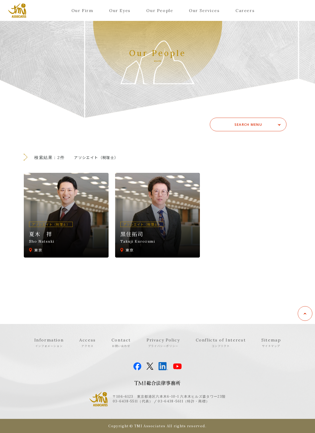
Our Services (204, 10)
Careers (245, 10)
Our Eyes (120, 10)
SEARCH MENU (250, 124)
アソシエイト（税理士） (96, 157)
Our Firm (82, 10)
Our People (159, 10)
